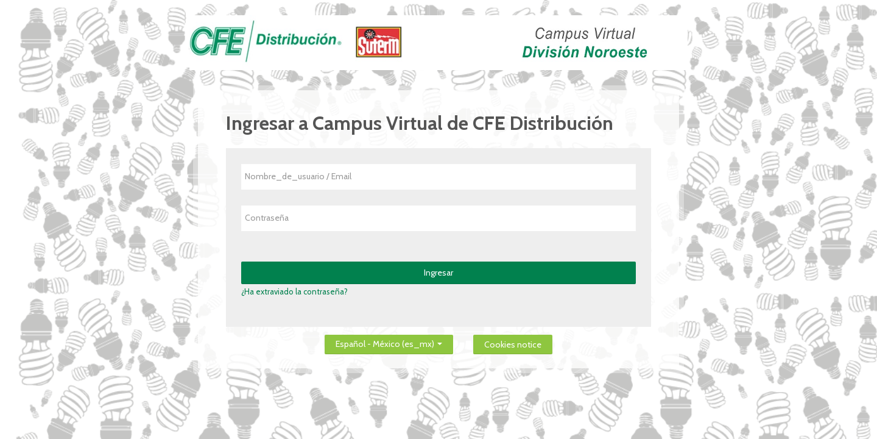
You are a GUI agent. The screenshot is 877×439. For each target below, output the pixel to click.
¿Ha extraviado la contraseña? (294, 291)
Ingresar (438, 272)
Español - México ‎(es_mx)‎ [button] (389, 341)
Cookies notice (512, 344)
